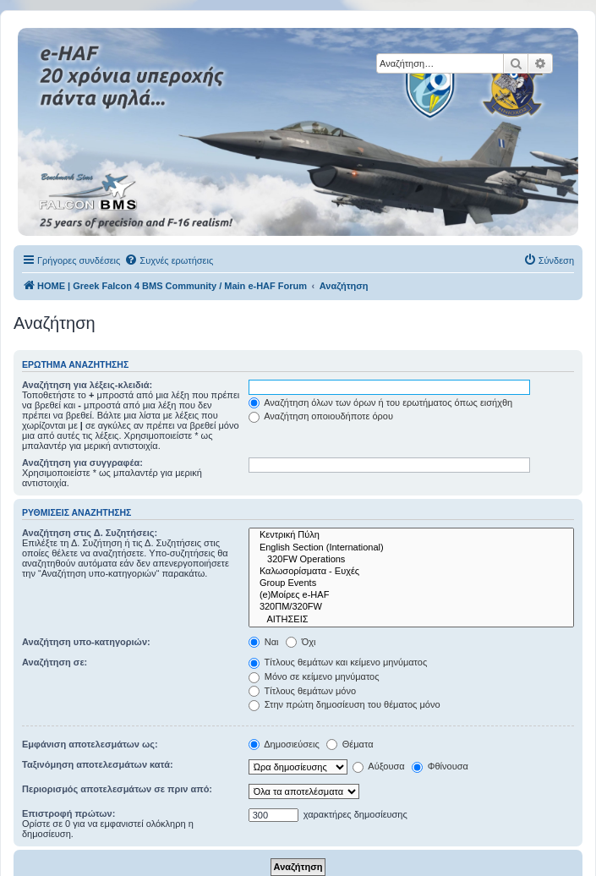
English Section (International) (411, 548)
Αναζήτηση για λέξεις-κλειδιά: (87, 385)
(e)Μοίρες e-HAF (411, 595)
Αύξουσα (379, 766)
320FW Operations (411, 560)
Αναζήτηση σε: (54, 662)
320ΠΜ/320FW (411, 607)
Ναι (264, 642)
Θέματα (350, 744)
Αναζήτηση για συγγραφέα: (82, 462)
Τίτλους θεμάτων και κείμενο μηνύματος (338, 662)
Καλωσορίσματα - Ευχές (411, 572)
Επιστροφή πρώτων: (68, 813)
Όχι (301, 642)
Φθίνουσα (440, 766)
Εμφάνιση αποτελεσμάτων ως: (90, 744)
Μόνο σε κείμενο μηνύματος (314, 676)
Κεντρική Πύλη (411, 535)
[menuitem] (168, 260)
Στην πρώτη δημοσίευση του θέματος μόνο (344, 704)
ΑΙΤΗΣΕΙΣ (411, 620)
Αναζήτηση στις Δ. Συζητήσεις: (89, 533)
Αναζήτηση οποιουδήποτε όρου (321, 416)
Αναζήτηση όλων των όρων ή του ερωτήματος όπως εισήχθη (380, 402)
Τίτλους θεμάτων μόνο (302, 691)
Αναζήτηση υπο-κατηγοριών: (86, 642)
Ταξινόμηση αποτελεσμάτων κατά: (97, 764)
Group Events (411, 583)
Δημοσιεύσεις (284, 744)
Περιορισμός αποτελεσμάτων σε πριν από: (117, 789)
